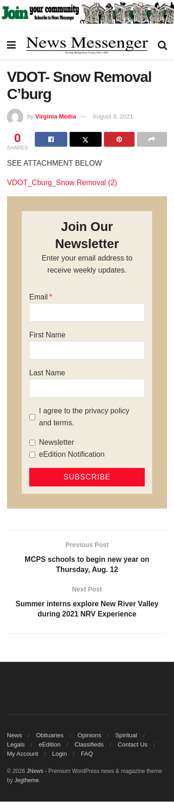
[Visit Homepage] (86, 45)
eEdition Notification (71, 454)
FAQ (87, 755)
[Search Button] (162, 45)
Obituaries (50, 736)
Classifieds (89, 745)
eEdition (49, 745)
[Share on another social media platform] (152, 139)
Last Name (47, 373)
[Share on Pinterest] (119, 139)
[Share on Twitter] (86, 139)
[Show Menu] (11, 45)
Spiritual (126, 736)
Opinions (89, 736)
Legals (16, 745)
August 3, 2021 (112, 116)
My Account (22, 755)
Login (59, 755)
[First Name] (87, 350)
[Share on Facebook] (51, 139)
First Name (47, 335)
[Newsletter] (32, 443)
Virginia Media (55, 116)
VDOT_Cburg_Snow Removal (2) (62, 183)
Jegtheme (26, 781)
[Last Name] (87, 388)
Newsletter (56, 442)
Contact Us (133, 745)
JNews (34, 772)
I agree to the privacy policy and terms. (84, 417)
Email (38, 297)
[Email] (87, 312)
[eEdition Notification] (32, 455)
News (14, 736)
